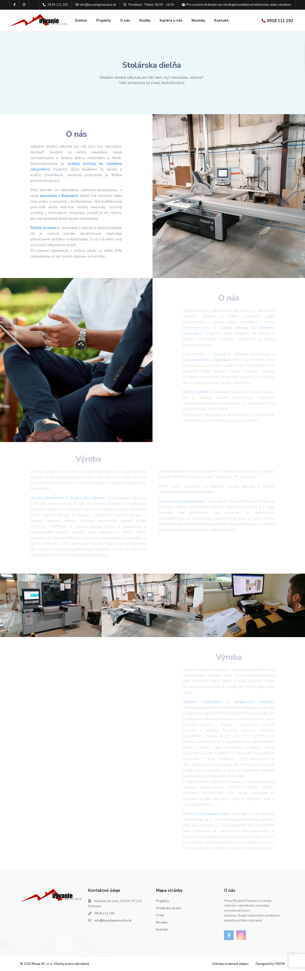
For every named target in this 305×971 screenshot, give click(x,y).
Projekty (103, 20)
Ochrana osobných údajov (230, 964)
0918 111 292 (280, 21)
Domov (81, 20)
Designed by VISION (270, 964)
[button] (5, 605)
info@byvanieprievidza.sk (113, 920)
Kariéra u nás (171, 20)
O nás (125, 20)
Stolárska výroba (168, 908)
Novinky (198, 20)
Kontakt (221, 20)
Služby (145, 20)
